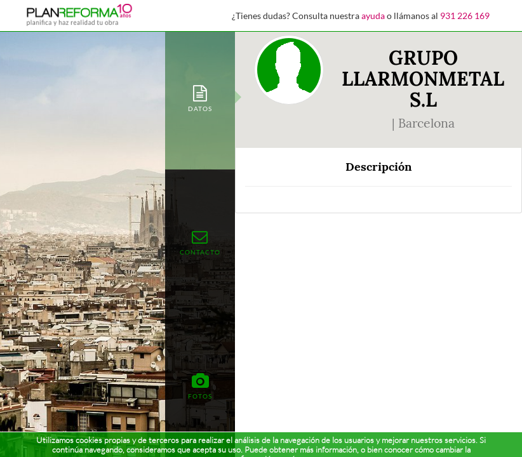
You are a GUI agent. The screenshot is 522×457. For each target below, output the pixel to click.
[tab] (200, 97)
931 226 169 (465, 15)
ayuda (373, 15)
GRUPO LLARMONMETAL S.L (423, 79)
